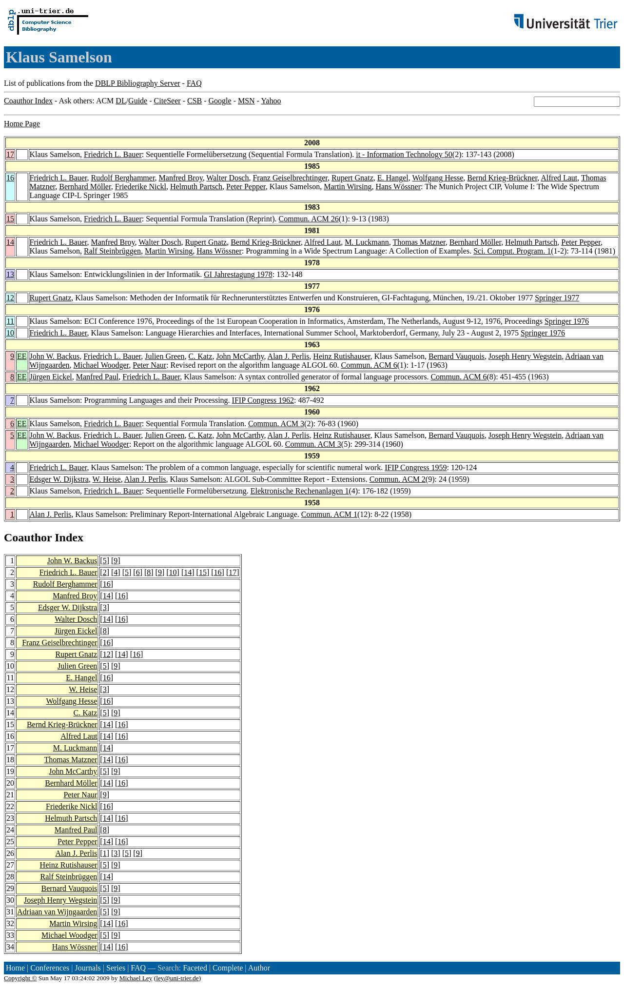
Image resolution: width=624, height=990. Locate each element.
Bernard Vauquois (457, 356)
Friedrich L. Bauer (113, 154)
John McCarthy (240, 356)
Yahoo (271, 101)
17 (10, 154)
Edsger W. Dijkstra (59, 479)
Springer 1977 (557, 298)
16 (10, 178)
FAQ (194, 83)
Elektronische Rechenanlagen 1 (300, 491)
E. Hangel (393, 178)
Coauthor (28, 537)
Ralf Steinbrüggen (112, 251)
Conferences (49, 968)
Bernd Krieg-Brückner (502, 178)
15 (10, 219)
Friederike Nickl (140, 186)
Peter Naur (149, 365)
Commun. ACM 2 (398, 479)
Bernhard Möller (85, 186)
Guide (137, 101)
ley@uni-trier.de (177, 978)
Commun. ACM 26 (309, 219)
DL (121, 101)
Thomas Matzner (419, 242)
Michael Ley (136, 978)
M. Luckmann (367, 242)
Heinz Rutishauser (341, 356)
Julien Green (164, 356)
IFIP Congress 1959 (416, 467)
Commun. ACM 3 (276, 423)
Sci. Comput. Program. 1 (512, 251)
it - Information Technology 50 (404, 154)
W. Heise (107, 479)
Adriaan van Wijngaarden (57, 912)
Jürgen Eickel (51, 377)
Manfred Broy (181, 178)
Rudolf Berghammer (123, 178)
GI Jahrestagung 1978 (238, 274)
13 (10, 274)
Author (259, 968)
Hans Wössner (398, 186)
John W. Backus (55, 356)
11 (10, 321)
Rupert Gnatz (352, 178)
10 (10, 333)
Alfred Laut (559, 178)
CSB (194, 101)
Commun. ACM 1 (329, 514)
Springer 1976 (567, 321)
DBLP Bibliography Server (137, 83)
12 (10, 298)
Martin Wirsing (347, 186)
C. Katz (201, 356)
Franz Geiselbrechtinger (290, 178)
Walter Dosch (227, 178)
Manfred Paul (97, 377)
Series (115, 968)
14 (10, 242)
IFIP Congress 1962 (263, 400)
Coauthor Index (28, 101)
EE (22, 356)
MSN (246, 101)
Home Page (22, 123)
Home (15, 968)
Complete (228, 968)
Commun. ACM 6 (369, 365)
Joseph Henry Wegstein (525, 356)
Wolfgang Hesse (437, 178)
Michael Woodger (101, 365)
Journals (87, 968)
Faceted (195, 968)
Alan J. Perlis (289, 356)
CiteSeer (167, 101)
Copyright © (20, 978)
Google (220, 101)
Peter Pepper (246, 186)
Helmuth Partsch (196, 186)
